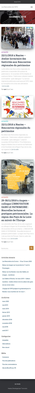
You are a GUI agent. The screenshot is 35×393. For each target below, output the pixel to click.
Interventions (6, 344)
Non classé (5, 347)
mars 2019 (5, 308)
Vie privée (17, 384)
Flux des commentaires (9, 364)
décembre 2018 (7, 319)
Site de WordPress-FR (9, 368)
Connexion (5, 357)
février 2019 (6, 312)
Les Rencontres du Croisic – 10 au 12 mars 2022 (17, 261)
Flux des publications (8, 360)
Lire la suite (5, 86)
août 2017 (5, 330)
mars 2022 (5, 301)
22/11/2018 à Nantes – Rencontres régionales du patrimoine (15, 128)
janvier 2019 (6, 316)
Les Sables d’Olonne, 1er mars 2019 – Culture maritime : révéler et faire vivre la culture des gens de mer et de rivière (17, 282)
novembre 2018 (7, 323)
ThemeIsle (24, 388)
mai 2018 (5, 327)
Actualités (4, 52)
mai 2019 (5, 305)
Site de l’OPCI (17, 2)
